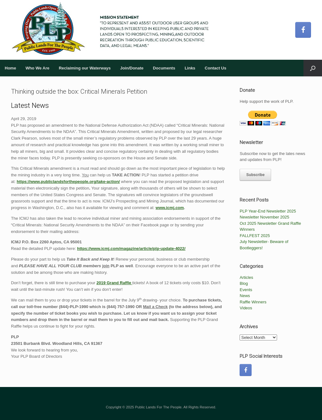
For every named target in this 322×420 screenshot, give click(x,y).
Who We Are (37, 68)
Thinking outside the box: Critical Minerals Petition (79, 91)
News (245, 295)
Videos (246, 308)
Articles (246, 277)
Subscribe (255, 175)
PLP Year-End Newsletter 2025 (268, 211)
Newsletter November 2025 (264, 217)
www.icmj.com (170, 207)
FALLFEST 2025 (255, 235)
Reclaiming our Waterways (85, 68)
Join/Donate (131, 68)
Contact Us (215, 68)
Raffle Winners (253, 302)
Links (190, 68)
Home (10, 68)
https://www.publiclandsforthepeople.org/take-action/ (68, 181)
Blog (244, 283)
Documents (164, 68)
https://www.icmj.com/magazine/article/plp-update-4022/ (131, 248)
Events (246, 289)
